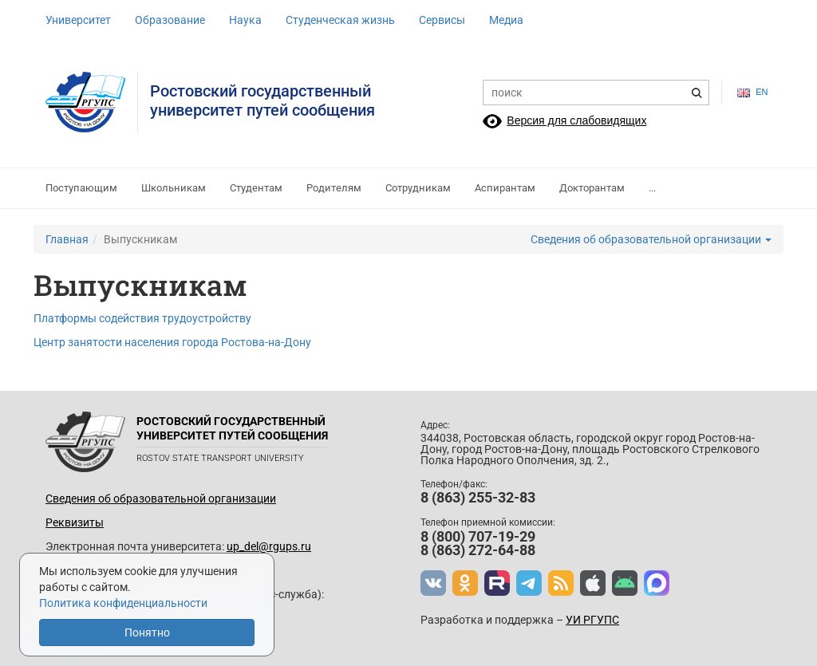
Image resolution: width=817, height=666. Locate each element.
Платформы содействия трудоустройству (142, 318)
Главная (67, 239)
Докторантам (592, 188)
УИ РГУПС (592, 619)
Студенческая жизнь (340, 20)
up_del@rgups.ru (269, 546)
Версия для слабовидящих (576, 120)
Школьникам (173, 188)
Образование (170, 20)
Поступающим (81, 188)
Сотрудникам (418, 188)
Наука (245, 20)
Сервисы (442, 20)
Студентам (256, 188)
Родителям (333, 188)
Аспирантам (505, 188)
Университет (78, 20)
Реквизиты (74, 522)
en (752, 92)
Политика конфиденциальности (123, 603)
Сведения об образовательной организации (651, 239)
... (652, 188)
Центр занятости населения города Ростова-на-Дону (172, 342)
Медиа (506, 20)
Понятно (147, 632)
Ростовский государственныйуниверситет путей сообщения (262, 100)
